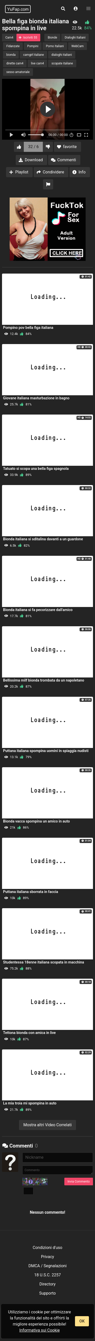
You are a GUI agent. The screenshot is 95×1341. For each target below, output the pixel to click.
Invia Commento (79, 1181)
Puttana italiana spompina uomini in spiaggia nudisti (46, 751)
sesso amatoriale (18, 72)
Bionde (52, 37)
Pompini (32, 46)
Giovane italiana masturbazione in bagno (36, 398)
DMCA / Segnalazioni (47, 1265)
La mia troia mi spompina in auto (29, 1103)
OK (82, 1321)
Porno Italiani (55, 46)
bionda (10, 55)
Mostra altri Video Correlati (47, 1124)
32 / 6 (33, 146)
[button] (75, 9)
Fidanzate (13, 46)
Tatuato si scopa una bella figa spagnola (36, 469)
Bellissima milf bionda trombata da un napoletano (43, 680)
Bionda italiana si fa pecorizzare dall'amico (37, 610)
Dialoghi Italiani (75, 37)
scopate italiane (62, 63)
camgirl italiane (33, 55)
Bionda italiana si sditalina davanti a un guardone (43, 539)
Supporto (47, 1293)
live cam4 (37, 63)
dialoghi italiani (61, 55)
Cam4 (9, 37)
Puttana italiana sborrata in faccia (30, 892)
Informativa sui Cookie (39, 1330)
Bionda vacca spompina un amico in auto (36, 821)
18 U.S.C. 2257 (47, 1275)
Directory (48, 1284)
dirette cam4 (14, 63)
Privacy (47, 1256)
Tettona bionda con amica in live (29, 1033)
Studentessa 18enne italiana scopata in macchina (43, 962)
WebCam (77, 46)
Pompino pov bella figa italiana (28, 328)
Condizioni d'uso (47, 1247)
